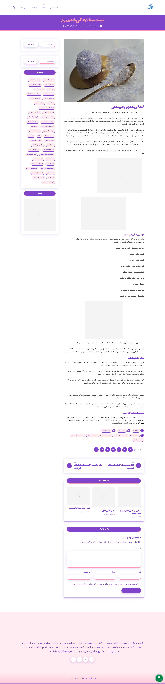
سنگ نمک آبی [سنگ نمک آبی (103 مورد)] (39, 103)
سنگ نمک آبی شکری (121, 435)
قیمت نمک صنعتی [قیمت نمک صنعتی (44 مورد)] (34, 131)
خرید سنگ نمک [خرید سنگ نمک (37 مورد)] (49, 84)
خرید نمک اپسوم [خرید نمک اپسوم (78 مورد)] (49, 94)
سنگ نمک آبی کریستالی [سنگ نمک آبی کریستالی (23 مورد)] (47, 108)
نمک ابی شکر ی (108, 514)
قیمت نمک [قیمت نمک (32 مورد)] (34, 126)
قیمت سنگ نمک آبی (106, 435)
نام (140, 572)
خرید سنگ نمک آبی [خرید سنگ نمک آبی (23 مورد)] (35, 84)
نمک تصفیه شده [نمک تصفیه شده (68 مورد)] (38, 159)
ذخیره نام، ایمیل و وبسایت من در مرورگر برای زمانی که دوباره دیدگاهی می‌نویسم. (105, 584)
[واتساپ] (85, 659)
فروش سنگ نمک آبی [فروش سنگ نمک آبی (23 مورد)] (48, 122)
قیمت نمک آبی (92, 435)
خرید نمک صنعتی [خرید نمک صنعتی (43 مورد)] (49, 98)
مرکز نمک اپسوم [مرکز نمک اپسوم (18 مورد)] (49, 136)
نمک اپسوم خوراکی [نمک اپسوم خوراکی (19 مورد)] (37, 145)
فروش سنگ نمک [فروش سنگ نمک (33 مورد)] (33, 117)
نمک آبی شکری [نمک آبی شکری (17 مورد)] (49, 140)
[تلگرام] (73, 659)
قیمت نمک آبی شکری (78, 435)
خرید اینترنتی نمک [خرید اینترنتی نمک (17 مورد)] (34, 80)
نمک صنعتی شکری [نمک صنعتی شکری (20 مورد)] (37, 163)
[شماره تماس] (91, 659)
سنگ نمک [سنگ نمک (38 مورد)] (51, 103)
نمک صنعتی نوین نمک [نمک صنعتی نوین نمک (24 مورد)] (47, 168)
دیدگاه (137, 548)
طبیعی (141, 144)
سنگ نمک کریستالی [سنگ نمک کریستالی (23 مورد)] (48, 117)
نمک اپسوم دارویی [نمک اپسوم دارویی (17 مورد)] (48, 149)
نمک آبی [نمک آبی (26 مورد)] (31, 136)
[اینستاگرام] (79, 659)
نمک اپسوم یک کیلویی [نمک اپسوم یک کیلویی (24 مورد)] (47, 154)
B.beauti (135, 430)
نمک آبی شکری (138, 440)
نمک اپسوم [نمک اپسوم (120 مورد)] (50, 145)
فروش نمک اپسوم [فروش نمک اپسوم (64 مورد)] (32, 122)
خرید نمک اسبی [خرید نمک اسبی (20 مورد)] (39, 89)
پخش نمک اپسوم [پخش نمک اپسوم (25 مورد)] (39, 177)
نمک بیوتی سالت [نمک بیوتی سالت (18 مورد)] (31, 154)
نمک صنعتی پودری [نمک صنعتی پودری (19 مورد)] (31, 168)
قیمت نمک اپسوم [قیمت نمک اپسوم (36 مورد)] (48, 131)
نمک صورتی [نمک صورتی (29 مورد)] (50, 173)
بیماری (138, 242)
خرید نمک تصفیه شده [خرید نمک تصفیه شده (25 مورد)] (33, 94)
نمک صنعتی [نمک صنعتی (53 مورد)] (50, 163)
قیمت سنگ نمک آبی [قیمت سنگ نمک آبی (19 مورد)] (48, 126)
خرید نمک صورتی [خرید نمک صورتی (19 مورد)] (35, 98)
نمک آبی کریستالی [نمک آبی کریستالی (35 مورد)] (35, 140)
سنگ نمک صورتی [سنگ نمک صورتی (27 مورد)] (49, 112)
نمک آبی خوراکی (82, 512)
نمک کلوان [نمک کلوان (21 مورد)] (51, 177)
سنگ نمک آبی (125, 349)
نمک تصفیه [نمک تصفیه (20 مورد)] (50, 159)
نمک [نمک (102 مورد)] (39, 136)
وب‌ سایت (87, 572)
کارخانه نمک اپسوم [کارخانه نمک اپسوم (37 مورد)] (48, 182)
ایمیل (114, 572)
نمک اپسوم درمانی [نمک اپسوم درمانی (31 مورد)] (34, 149)
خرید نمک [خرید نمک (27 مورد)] (51, 89)
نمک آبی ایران (134, 517)
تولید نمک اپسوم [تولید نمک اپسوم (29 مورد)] (49, 80)
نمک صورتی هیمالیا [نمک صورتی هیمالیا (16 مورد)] (37, 173)
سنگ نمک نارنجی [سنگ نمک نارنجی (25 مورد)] (34, 112)
